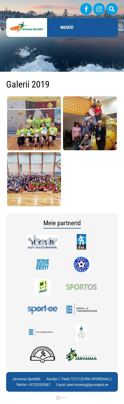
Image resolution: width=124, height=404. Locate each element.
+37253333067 (39, 384)
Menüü (66, 27)
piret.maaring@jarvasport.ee (87, 384)
